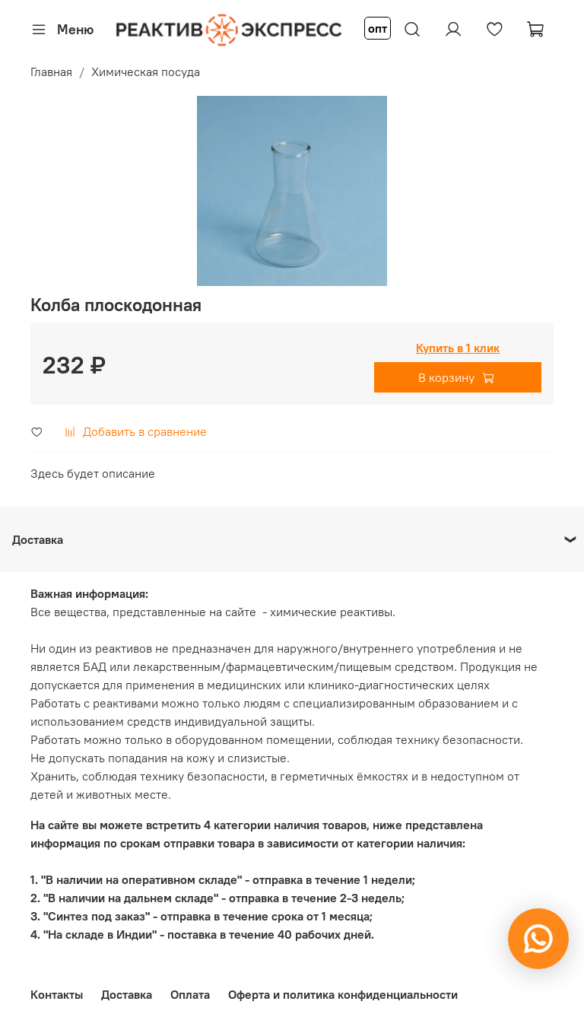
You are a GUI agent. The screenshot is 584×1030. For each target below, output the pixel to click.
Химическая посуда (145, 71)
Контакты (56, 994)
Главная (51, 71)
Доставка (126, 994)
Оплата (190, 994)
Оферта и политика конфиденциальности (343, 994)
